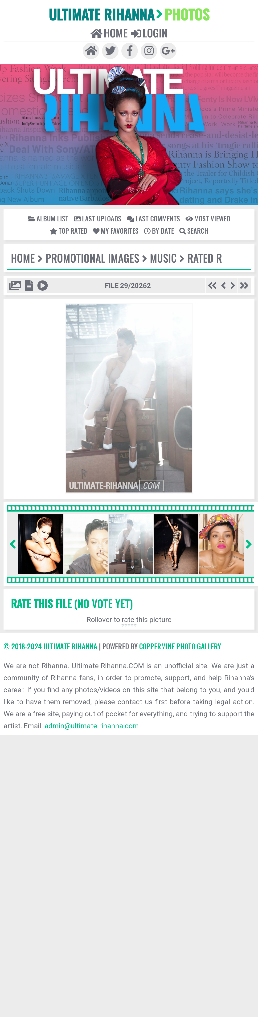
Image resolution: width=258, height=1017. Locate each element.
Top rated (68, 231)
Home (109, 33)
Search (193, 231)
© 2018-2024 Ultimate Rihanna (50, 646)
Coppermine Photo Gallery (180, 646)
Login (149, 33)
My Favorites (116, 231)
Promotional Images (92, 258)
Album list (48, 218)
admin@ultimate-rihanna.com (92, 726)
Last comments (153, 218)
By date (159, 231)
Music (163, 258)
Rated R (204, 258)
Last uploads (97, 218)
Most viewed (207, 218)
